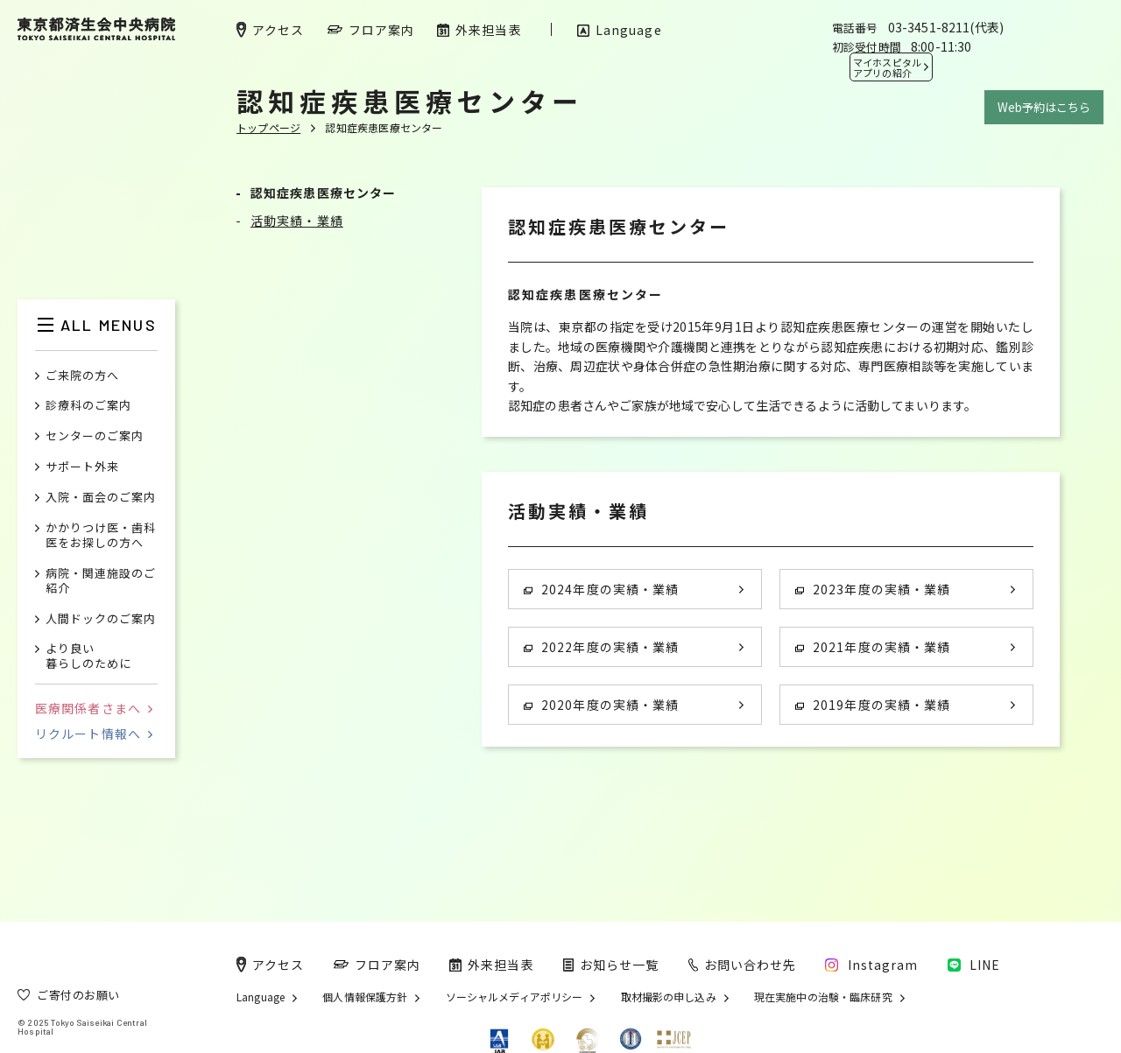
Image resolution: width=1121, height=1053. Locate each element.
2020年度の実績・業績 (601, 704)
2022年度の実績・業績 (601, 647)
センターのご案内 (95, 436)
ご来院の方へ (82, 376)
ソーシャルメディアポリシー (514, 997)
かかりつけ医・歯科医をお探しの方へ (101, 536)
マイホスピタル (887, 67)
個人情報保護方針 (364, 997)
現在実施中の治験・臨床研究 (823, 997)
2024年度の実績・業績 (601, 589)
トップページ (268, 127)
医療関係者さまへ (93, 708)
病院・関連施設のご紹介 (101, 581)
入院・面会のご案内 (101, 497)
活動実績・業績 (296, 220)
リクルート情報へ (93, 733)
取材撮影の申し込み (668, 997)
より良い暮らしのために (88, 656)
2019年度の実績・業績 (872, 704)
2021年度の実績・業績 (872, 647)
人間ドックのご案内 (101, 619)
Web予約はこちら (1044, 107)
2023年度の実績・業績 (872, 589)
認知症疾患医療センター (323, 192)
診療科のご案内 (88, 405)
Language (260, 997)
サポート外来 (82, 467)
